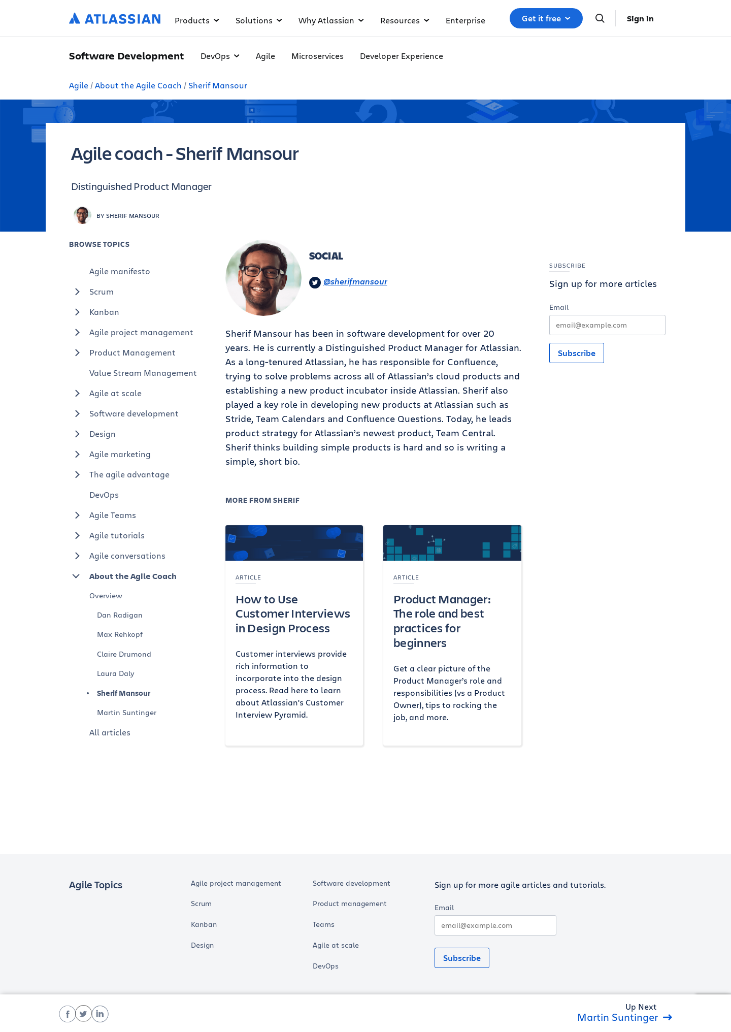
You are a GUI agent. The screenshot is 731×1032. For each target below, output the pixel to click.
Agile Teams (102, 515)
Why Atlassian (331, 20)
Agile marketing (110, 454)
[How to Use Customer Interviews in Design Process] (294, 635)
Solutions (259, 20)
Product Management (122, 352)
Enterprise (465, 20)
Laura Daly (116, 673)
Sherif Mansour (217, 85)
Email (559, 307)
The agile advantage (119, 474)
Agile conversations (117, 555)
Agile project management (131, 332)
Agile (265, 55)
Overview (105, 595)
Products (197, 20)
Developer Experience (401, 55)
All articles (109, 732)
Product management (350, 903)
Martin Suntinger (126, 712)
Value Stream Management (143, 372)
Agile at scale (105, 393)
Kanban (94, 312)
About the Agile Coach (138, 85)
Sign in (640, 18)
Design (92, 434)
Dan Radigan (120, 615)
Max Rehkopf (120, 634)
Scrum (91, 291)
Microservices (317, 55)
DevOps (220, 55)
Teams (324, 924)
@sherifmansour (348, 282)
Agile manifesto (119, 271)
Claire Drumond (124, 654)
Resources (404, 20)
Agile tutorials (107, 535)
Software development (124, 413)
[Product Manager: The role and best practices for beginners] (452, 635)
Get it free (546, 18)
